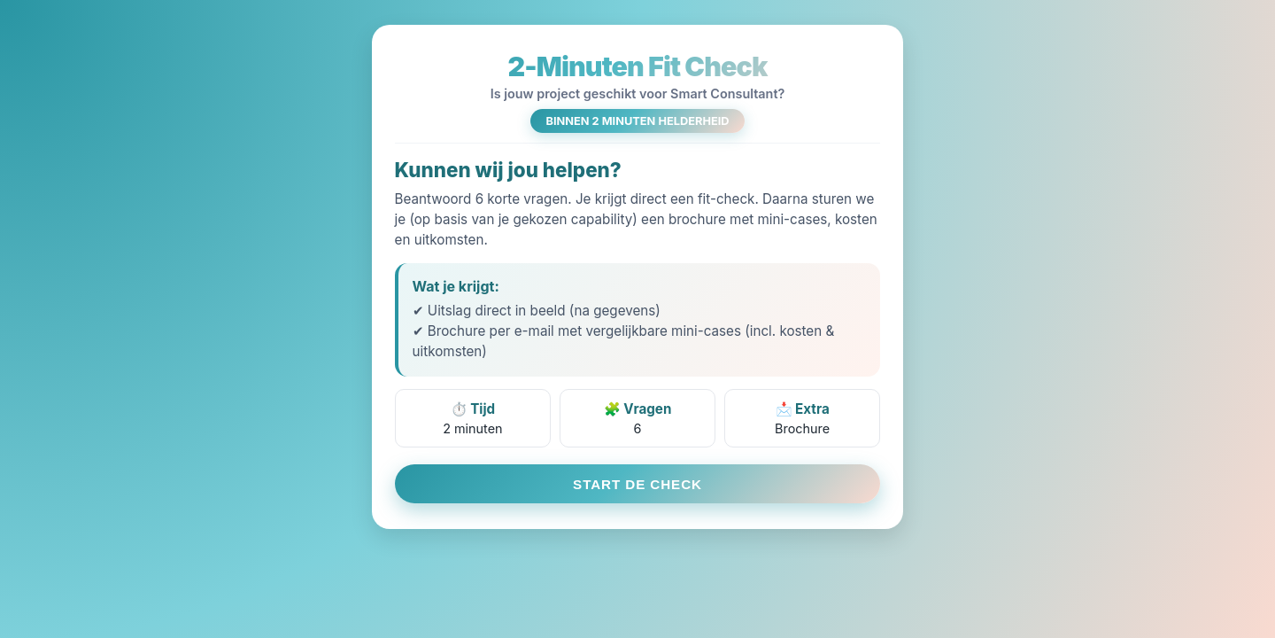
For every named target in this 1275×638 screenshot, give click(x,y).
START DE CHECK (637, 484)
